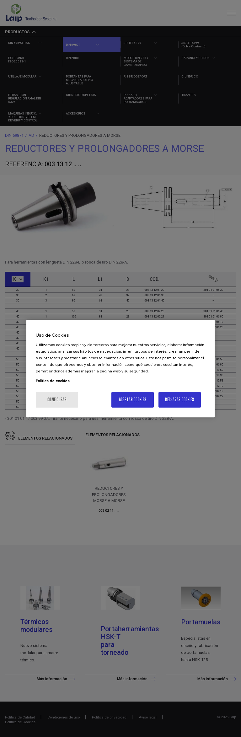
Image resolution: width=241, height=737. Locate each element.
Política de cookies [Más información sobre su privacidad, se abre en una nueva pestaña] (52, 380)
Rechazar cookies (179, 399)
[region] (120, 369)
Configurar (57, 399)
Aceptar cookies (132, 399)
